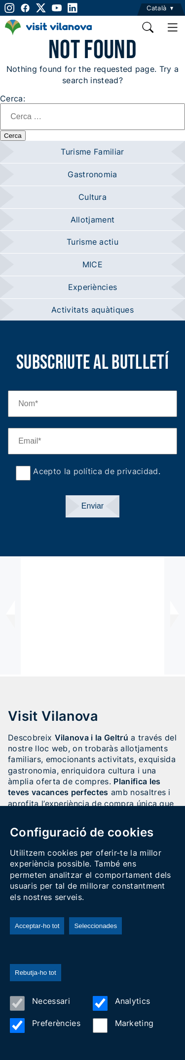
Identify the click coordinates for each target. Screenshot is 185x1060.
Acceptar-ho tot (37, 926)
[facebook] (25, 8)
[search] (148, 27)
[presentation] (10, 615)
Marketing (123, 1025)
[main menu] (172, 27)
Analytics (121, 1003)
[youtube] (57, 8)
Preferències (45, 1025)
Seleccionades (95, 926)
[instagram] (8, 8)
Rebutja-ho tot (35, 972)
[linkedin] (72, 8)
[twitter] (41, 8)
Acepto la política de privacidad (94, 471)
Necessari (40, 1003)
